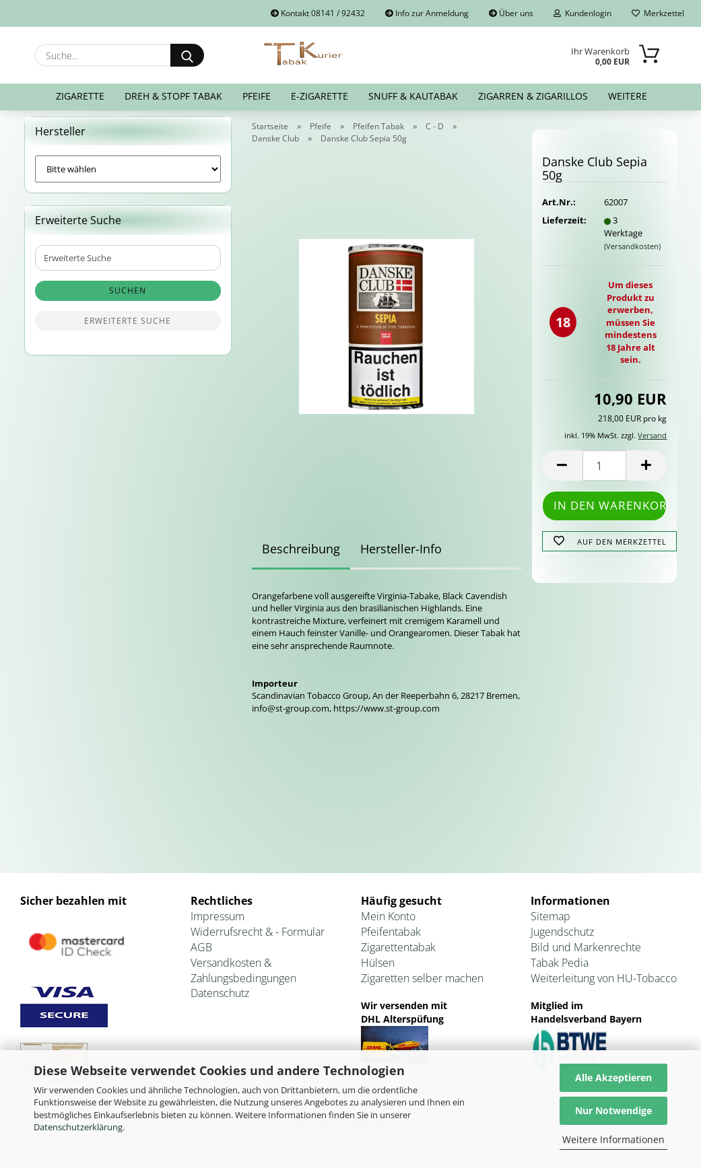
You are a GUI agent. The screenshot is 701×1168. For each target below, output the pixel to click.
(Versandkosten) (632, 254)
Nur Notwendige (613, 1110)
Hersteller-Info (401, 557)
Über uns (511, 13)
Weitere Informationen (613, 1139)
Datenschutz (220, 1001)
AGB (201, 955)
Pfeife (256, 96)
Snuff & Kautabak (413, 96)
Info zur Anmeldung (427, 13)
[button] (562, 474)
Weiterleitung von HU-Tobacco (604, 986)
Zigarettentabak (398, 955)
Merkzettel (658, 13)
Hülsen (378, 970)
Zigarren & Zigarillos (533, 96)
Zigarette (80, 96)
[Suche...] (187, 55)
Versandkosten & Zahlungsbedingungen (243, 978)
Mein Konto (388, 925)
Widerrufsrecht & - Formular (258, 939)
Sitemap (550, 925)
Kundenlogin (582, 13)
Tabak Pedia (560, 970)
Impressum (217, 925)
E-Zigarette (319, 96)
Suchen (127, 299)
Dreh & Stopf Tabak (173, 96)
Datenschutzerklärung (78, 1127)
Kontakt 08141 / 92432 (318, 13)
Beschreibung (301, 557)
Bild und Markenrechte (586, 955)
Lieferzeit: (563, 229)
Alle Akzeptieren (613, 1077)
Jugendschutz (562, 939)
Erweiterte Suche (127, 329)
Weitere (627, 96)
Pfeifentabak (391, 939)
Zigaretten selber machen (422, 986)
